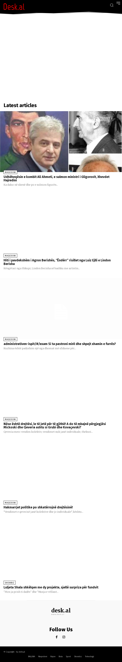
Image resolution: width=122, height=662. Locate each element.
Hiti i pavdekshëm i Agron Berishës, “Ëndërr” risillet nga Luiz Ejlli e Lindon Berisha (57, 262)
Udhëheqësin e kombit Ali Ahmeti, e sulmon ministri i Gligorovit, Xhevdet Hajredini (56, 178)
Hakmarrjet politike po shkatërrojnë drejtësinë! (38, 507)
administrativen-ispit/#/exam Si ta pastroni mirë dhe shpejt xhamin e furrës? (60, 344)
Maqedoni (10, 172)
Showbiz (9, 583)
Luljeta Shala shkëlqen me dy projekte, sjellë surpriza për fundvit (51, 587)
